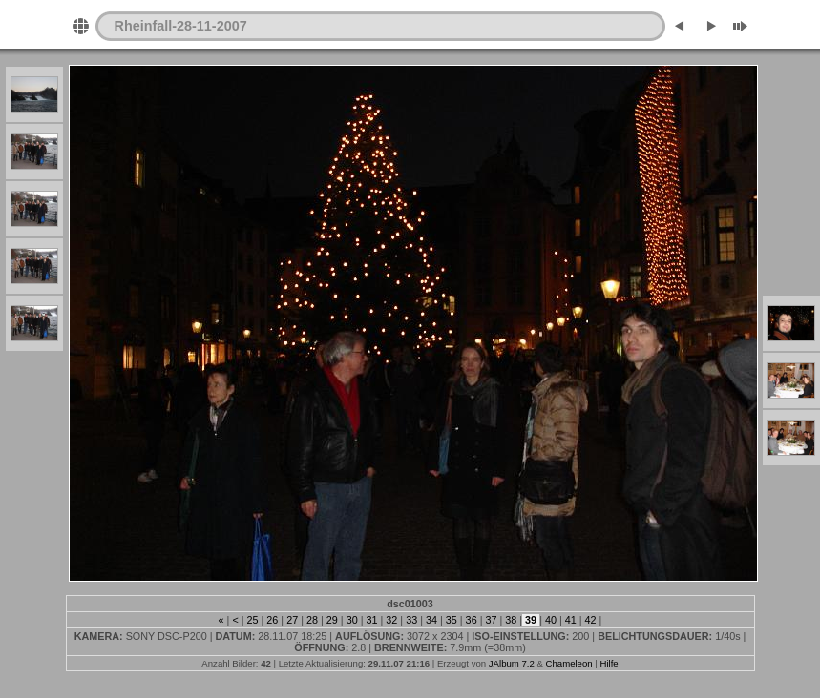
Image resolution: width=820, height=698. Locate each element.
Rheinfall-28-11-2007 (181, 25)
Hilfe (608, 663)
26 (272, 620)
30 (352, 620)
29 (332, 620)
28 (312, 620)
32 (391, 620)
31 (371, 620)
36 (471, 620)
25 (253, 620)
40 (550, 620)
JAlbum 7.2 (512, 663)
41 (570, 620)
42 (590, 620)
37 (490, 620)
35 (451, 620)
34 (431, 620)
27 (292, 620)
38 (510, 620)
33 (411, 620)
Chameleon (569, 663)
